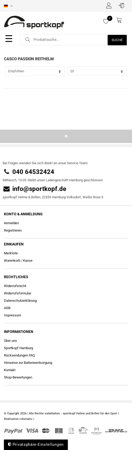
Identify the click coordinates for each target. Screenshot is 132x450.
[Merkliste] (108, 21)
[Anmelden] (122, 5)
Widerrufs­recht (15, 286)
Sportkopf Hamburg (18, 348)
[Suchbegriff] (63, 39)
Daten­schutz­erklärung (20, 301)
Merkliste (11, 253)
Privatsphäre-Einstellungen (36, 444)
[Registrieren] (110, 5)
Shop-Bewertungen (18, 377)
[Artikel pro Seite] (97, 71)
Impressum (12, 315)
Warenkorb (12, 260)
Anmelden (11, 223)
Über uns (10, 341)
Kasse (27, 260)
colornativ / (26, 419)
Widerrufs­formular (17, 293)
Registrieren (13, 230)
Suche (117, 40)
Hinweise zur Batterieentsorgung (28, 363)
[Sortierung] (35, 71)
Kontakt (9, 370)
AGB (7, 308)
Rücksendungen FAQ (19, 355)
